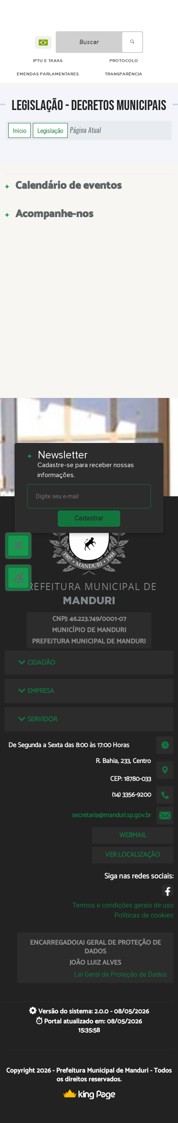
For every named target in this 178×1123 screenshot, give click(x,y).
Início (19, 130)
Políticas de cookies (143, 915)
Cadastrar (89, 518)
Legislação (50, 130)
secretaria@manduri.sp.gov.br (111, 815)
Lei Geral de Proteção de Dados (120, 974)
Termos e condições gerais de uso (122, 905)
